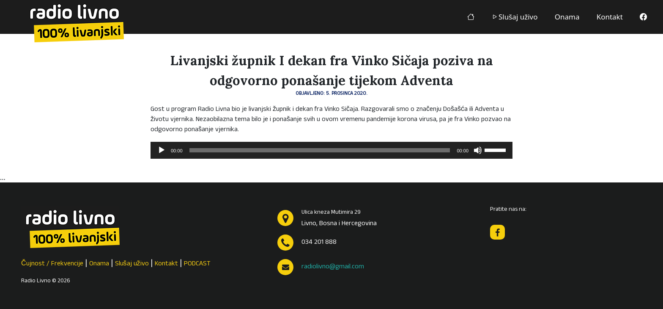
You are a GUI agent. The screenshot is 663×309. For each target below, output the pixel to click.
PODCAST (197, 264)
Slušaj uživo (514, 17)
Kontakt (610, 17)
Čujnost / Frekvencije (52, 264)
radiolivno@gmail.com (332, 267)
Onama (567, 17)
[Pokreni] (161, 150)
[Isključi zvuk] (478, 150)
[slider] (319, 150)
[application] (331, 150)
